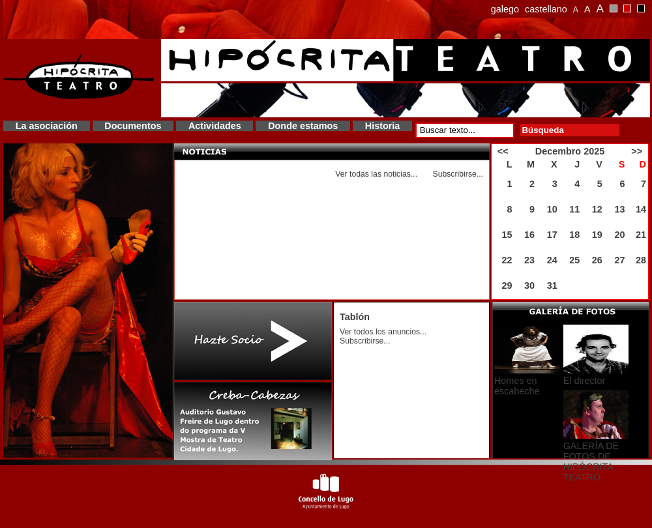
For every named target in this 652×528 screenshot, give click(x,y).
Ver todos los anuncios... (383, 331)
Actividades (214, 126)
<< (503, 151)
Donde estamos (303, 126)
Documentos (132, 126)
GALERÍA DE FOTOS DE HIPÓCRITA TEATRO (591, 461)
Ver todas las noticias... (376, 174)
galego (505, 9)
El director (584, 380)
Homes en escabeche (517, 385)
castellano (546, 9)
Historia (382, 126)
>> (636, 151)
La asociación (47, 126)
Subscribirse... (457, 174)
